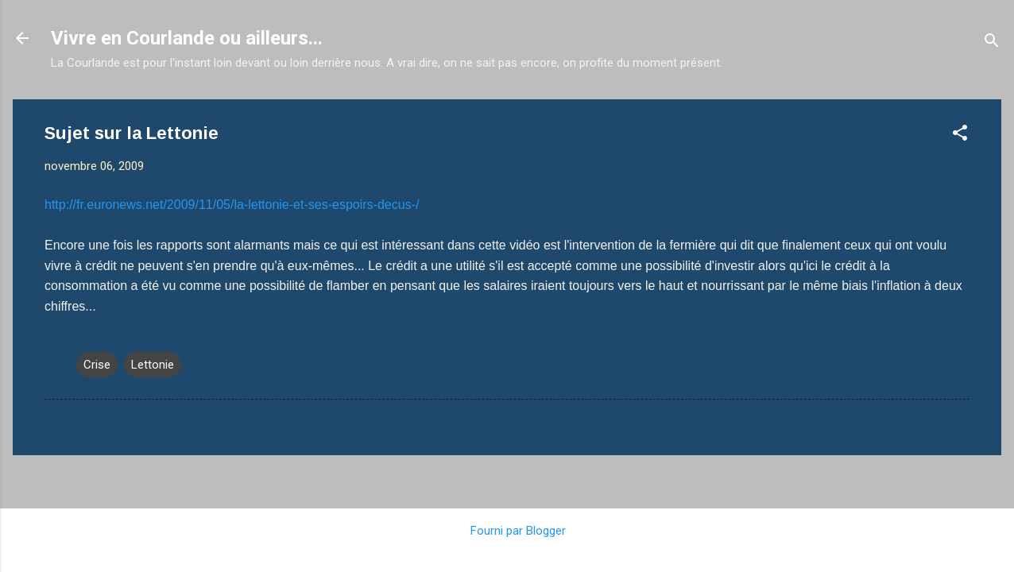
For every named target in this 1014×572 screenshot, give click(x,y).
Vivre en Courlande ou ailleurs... (187, 38)
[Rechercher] (991, 43)
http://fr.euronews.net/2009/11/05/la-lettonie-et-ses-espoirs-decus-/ (232, 204)
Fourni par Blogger (507, 531)
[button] (959, 135)
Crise (96, 365)
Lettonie (152, 365)
